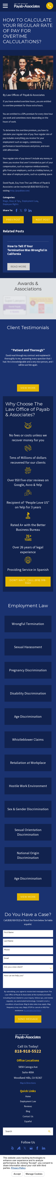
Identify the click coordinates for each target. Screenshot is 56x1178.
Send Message (28, 1019)
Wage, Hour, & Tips (11, 201)
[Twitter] (24, 1148)
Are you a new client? (13, 967)
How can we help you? (14, 975)
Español (28, 1121)
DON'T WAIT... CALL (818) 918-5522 (28, 581)
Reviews (28, 1106)
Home (28, 1096)
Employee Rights (11, 204)
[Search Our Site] (49, 1131)
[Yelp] (12, 1148)
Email (6, 958)
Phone (7, 949)
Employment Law (30, 201)
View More (28, 387)
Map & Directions (28, 1083)
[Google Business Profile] (31, 1148)
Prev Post (13, 219)
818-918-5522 (28, 1051)
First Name (9, 932)
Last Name (8, 941)
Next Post (43, 219)
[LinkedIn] (43, 1148)
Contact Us (28, 1116)
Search (9, 1131)
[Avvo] (18, 1148)
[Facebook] (37, 1148)
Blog (28, 1111)
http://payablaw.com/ (20, 190)
